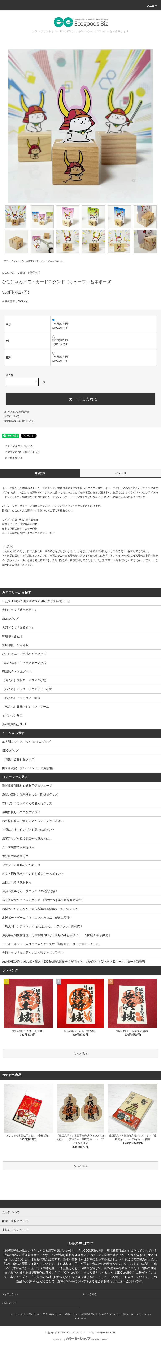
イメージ (120, 473)
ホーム (7, 261)
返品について (11, 416)
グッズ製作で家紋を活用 (18, 847)
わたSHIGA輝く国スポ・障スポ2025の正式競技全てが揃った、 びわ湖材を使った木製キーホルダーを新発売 (73, 961)
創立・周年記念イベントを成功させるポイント (33, 873)
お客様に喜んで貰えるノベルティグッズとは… (33, 821)
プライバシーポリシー (119, 1314)
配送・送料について (52, 1314)
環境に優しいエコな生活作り (21, 812)
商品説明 (40, 473)
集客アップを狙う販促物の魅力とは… (27, 838)
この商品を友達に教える (16, 446)
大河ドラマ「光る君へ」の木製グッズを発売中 (33, 952)
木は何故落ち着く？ (15, 856)
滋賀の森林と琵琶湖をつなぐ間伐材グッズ (30, 794)
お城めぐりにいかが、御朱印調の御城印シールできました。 (41, 908)
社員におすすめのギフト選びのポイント (28, 829)
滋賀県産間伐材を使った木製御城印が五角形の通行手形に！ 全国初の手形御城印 (56, 935)
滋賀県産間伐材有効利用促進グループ (27, 785)
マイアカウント (10, 1294)
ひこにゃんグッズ (56, 261)
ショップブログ (142, 1314)
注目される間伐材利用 (16, 882)
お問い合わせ (9, 1303)
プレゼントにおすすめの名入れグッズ (27, 803)
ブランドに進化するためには (21, 864)
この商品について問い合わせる (20, 452)
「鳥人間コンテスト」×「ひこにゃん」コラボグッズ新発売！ (42, 926)
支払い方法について (30, 1314)
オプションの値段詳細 (16, 411)
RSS (77, 1318)
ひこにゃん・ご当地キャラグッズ (29, 261)
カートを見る (89, 1294)
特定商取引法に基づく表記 (19, 420)
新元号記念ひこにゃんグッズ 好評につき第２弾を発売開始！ (43, 900)
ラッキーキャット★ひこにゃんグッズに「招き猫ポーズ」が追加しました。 (52, 944)
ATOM (83, 1318)
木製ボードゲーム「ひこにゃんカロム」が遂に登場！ (37, 917)
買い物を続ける (11, 457)
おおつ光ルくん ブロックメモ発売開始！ (30, 891)
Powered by (80, 1339)
